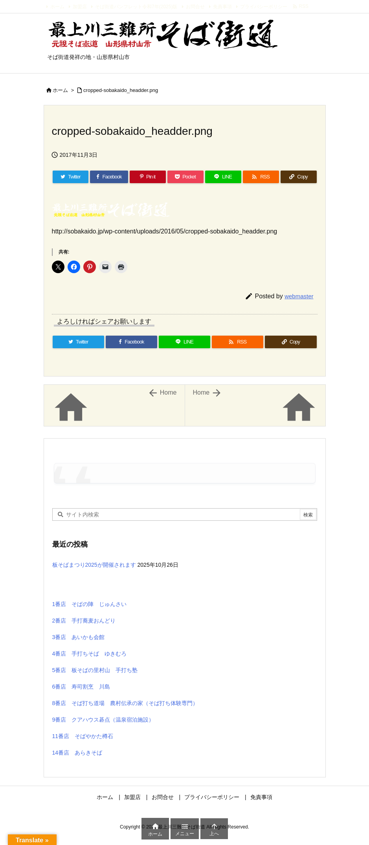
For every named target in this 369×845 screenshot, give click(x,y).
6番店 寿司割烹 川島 (81, 686)
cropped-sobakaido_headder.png (120, 90)
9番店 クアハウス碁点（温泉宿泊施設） (103, 719)
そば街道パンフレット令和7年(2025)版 (136, 6)
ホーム (57, 6)
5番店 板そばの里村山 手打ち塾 (95, 670)
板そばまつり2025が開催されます (94, 565)
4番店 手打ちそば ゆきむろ (89, 653)
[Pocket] (185, 177)
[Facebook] (109, 177)
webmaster (299, 296)
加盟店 (80, 6)
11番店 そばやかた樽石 (83, 736)
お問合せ (195, 6)
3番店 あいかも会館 (78, 637)
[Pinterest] (148, 177)
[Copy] (299, 177)
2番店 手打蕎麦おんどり (84, 620)
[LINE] (223, 177)
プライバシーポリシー (263, 6)
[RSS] (261, 177)
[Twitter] (71, 177)
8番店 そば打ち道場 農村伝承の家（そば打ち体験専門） (125, 703)
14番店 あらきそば (77, 752)
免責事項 (222, 6)
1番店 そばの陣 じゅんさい (89, 604)
